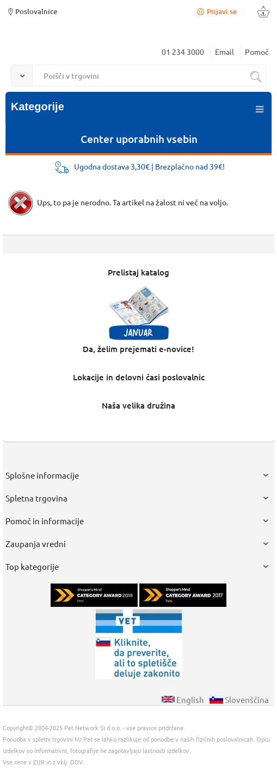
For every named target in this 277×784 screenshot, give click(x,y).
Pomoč (257, 52)
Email (224, 52)
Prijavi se (216, 11)
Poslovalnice (31, 11)
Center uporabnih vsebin (139, 139)
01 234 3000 (183, 52)
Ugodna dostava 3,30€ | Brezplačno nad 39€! (149, 166)
